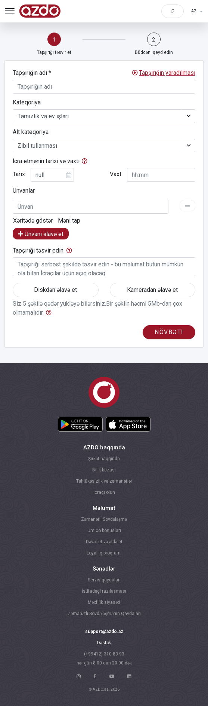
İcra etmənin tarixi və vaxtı (46, 161)
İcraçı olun (104, 492)
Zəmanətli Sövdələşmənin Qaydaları (104, 613)
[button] (167, 72)
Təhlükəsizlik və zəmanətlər (104, 481)
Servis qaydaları (104, 580)
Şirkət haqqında (104, 458)
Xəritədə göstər (33, 220)
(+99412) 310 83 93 (104, 654)
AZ (194, 11)
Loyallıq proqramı (104, 553)
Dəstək (104, 642)
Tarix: (19, 174)
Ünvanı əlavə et (40, 234)
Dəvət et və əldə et (104, 541)
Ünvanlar (24, 190)
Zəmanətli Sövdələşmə (104, 519)
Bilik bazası (104, 470)
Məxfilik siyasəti (104, 602)
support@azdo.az (104, 631)
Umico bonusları (104, 530)
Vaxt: (116, 174)
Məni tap (69, 220)
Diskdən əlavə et (55, 289)
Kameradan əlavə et (152, 289)
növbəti (169, 332)
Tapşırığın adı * (32, 72)
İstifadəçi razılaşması (104, 591)
